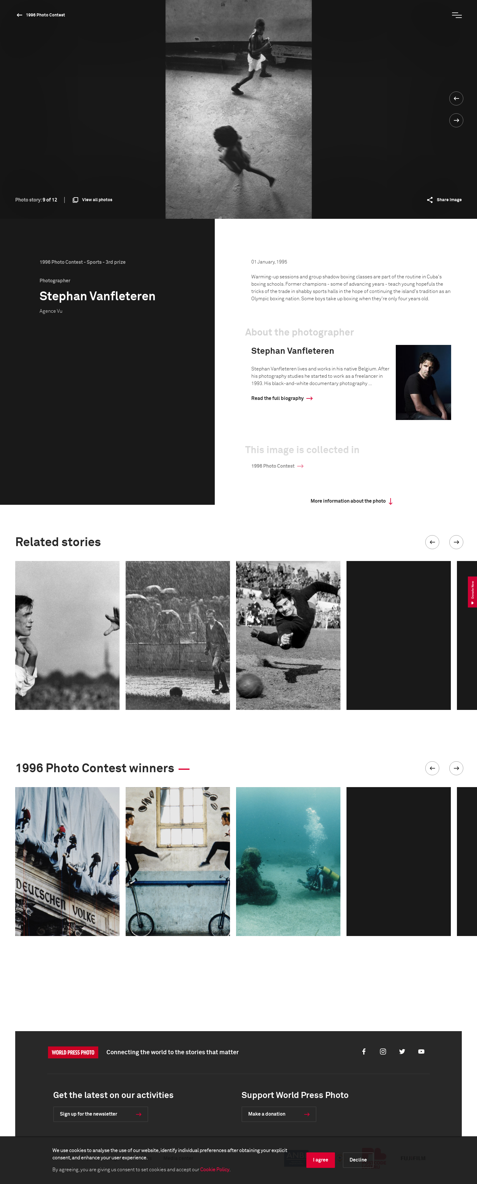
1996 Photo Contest (45, 15)
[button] (432, 542)
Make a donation (266, 1114)
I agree (320, 1160)
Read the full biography (277, 398)
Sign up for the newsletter (88, 1114)
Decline (358, 1160)
